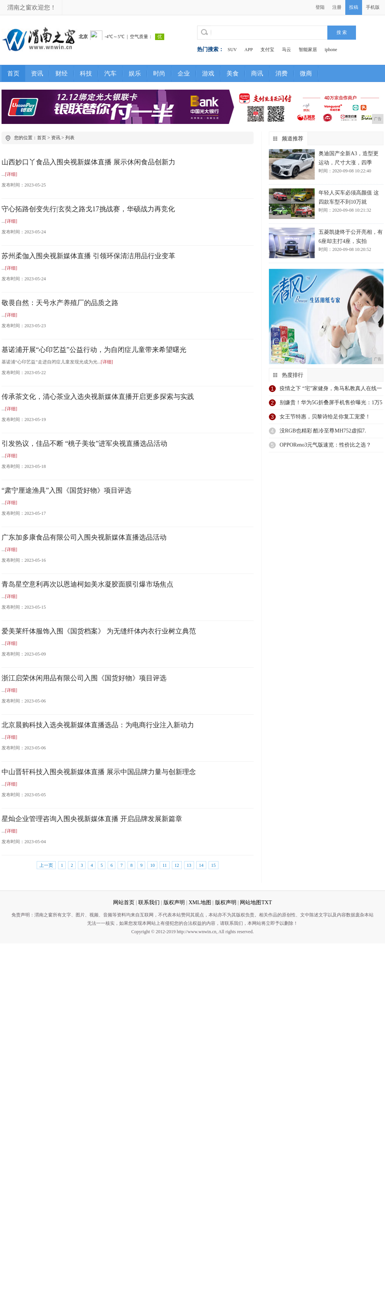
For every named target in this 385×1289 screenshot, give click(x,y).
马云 (286, 49)
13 (189, 865)
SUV (232, 49)
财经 (61, 73)
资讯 (37, 73)
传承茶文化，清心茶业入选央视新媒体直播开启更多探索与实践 (98, 396)
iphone (331, 49)
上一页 (46, 865)
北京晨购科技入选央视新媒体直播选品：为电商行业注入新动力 (98, 725)
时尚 (159, 73)
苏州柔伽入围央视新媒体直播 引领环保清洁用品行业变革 (88, 256)
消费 (281, 73)
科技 (86, 73)
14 (201, 865)
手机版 (373, 7)
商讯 (257, 73)
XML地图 (200, 902)
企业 (184, 73)
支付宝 (267, 49)
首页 (13, 73)
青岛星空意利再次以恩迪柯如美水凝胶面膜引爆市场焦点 (87, 584)
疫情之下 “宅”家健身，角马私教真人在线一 (331, 388)
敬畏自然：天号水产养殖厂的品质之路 (60, 303)
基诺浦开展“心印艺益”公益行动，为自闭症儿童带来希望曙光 (94, 350)
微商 (306, 73)
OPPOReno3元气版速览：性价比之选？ (325, 445)
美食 (232, 73)
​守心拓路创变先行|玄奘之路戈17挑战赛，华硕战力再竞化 (88, 209)
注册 (336, 7)
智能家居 (308, 49)
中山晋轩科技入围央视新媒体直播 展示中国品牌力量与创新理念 (99, 772)
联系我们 (149, 902)
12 (177, 865)
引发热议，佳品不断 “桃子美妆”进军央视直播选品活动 (84, 443)
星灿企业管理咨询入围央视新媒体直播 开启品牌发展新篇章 (92, 819)
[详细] (11, 174)
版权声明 (174, 902)
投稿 (353, 7)
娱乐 (135, 73)
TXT (266, 902)
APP (248, 49)
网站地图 (250, 902)
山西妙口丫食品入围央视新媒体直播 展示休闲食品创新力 (88, 162)
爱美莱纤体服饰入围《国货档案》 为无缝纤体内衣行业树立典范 (99, 631)
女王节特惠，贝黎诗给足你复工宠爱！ (325, 416)
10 (152, 865)
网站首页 (123, 902)
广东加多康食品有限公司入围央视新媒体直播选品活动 (84, 537)
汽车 (110, 73)
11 (164, 865)
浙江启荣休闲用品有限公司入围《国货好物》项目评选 (84, 678)
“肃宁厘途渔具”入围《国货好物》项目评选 (66, 490)
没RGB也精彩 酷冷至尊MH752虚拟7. (323, 431)
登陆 (320, 7)
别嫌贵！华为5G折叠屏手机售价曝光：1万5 (331, 402)
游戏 (208, 73)
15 (213, 865)
